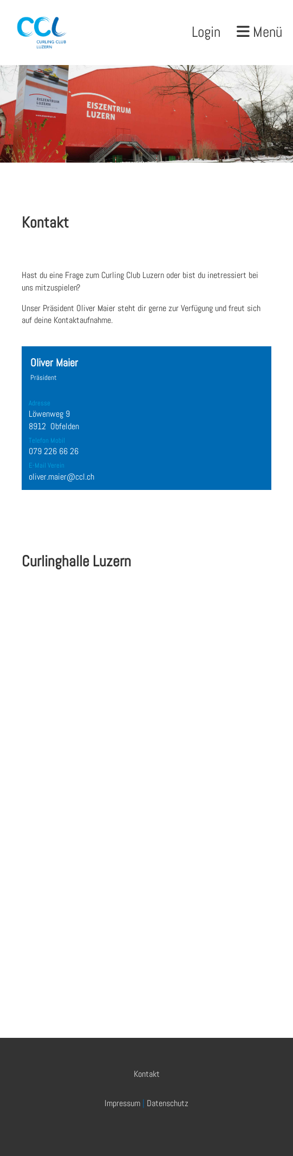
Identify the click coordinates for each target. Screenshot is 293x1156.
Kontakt (147, 1074)
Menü (259, 32)
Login (206, 32)
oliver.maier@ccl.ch (61, 476)
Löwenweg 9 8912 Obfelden (55, 419)
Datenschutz (167, 1103)
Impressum (122, 1103)
